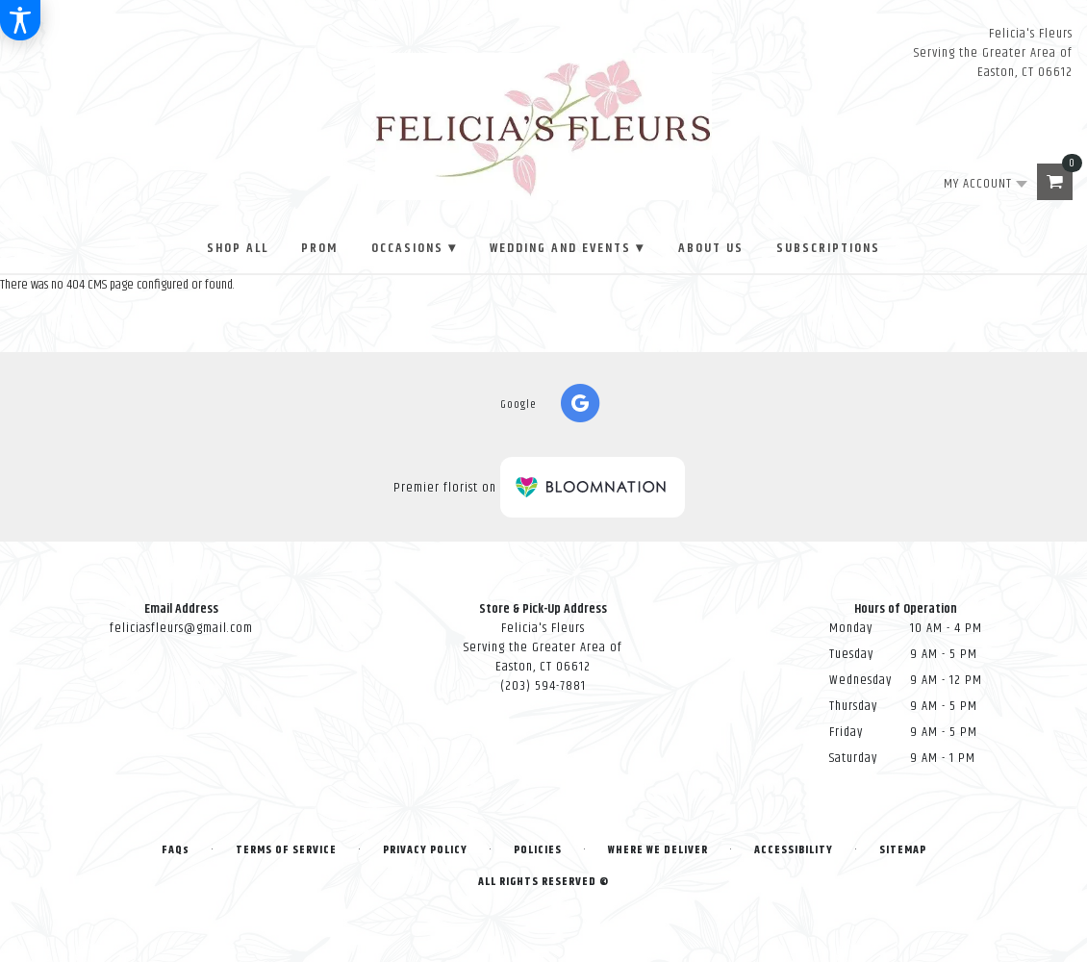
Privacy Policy (425, 850)
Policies (538, 850)
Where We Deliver (658, 850)
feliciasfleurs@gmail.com (181, 628)
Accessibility (793, 850)
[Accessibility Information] (20, 20)
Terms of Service (286, 850)
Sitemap (902, 850)
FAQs (176, 850)
